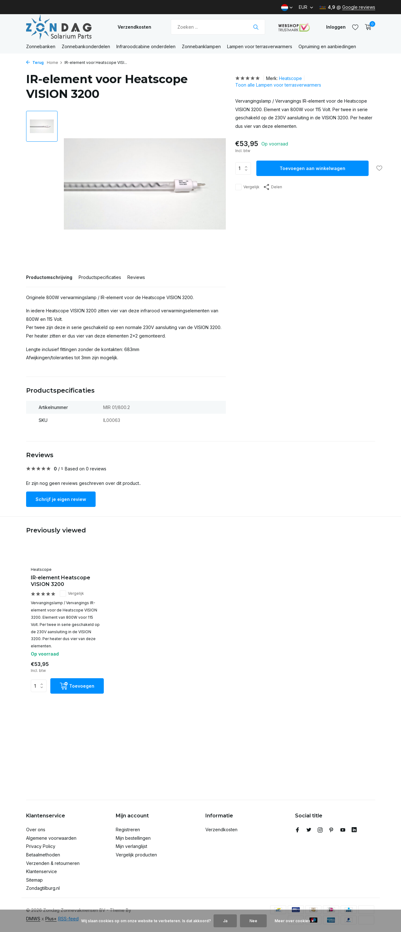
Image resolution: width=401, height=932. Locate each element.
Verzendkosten (134, 27)
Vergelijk (247, 187)
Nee (253, 920)
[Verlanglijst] (355, 27)
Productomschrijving (49, 277)
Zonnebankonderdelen (86, 46)
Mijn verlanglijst (131, 846)
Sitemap (34, 880)
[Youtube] (342, 830)
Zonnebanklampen (201, 46)
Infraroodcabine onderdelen (145, 46)
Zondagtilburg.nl (43, 888)
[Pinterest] (331, 830)
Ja (225, 920)
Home (55, 62)
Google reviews (358, 7)
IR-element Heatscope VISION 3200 (60, 581)
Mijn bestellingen (133, 838)
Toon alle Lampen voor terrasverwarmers (278, 85)
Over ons (35, 829)
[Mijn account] (336, 27)
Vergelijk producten (136, 854)
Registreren (128, 829)
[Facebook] (297, 830)
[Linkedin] (354, 830)
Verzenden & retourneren (53, 863)
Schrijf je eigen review (61, 499)
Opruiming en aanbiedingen (327, 46)
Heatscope (290, 78)
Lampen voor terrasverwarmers (259, 46)
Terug (35, 62)
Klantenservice (41, 871)
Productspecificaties (100, 277)
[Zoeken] (218, 27)
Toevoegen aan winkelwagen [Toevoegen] (312, 168)
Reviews (136, 277)
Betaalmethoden (43, 854)
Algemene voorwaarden (51, 838)
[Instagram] (320, 830)
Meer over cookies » (294, 920)
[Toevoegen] (77, 686)
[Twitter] (308, 830)
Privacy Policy (40, 846)
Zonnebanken (40, 46)
